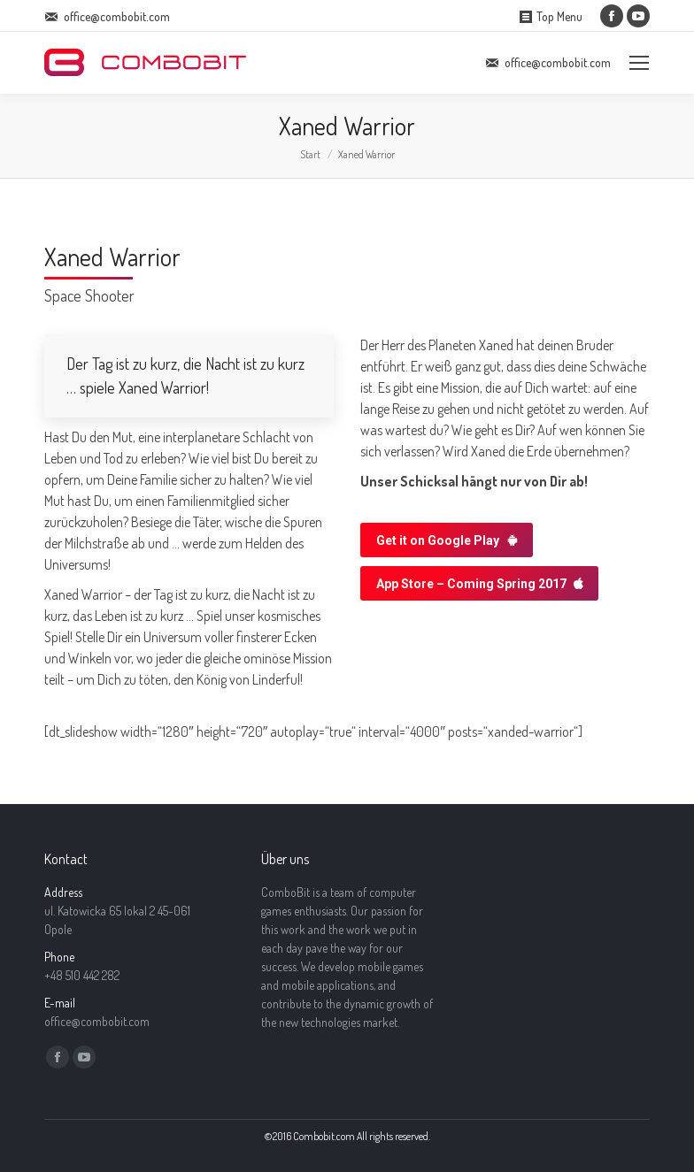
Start (310, 154)
